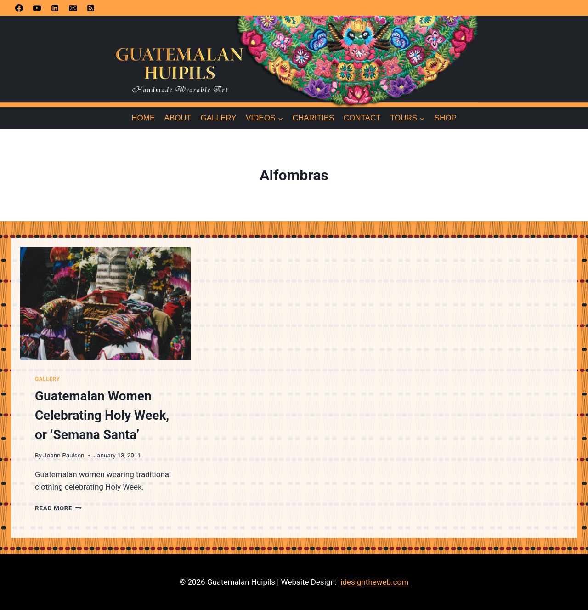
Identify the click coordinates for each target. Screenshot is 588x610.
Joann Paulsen (63, 455)
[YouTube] (37, 8)
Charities (313, 118)
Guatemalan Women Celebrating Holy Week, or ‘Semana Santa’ (102, 415)
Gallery (219, 118)
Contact (362, 118)
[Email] (72, 8)
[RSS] (90, 8)
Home (143, 118)
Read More (58, 508)
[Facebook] (19, 8)
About (178, 118)
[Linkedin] (54, 8)
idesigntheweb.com (374, 582)
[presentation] (105, 303)
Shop (446, 118)
